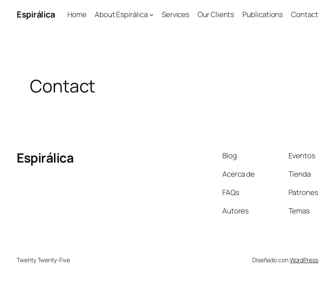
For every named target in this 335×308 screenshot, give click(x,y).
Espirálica (36, 14)
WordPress (304, 260)
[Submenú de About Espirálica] (151, 14)
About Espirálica (121, 14)
